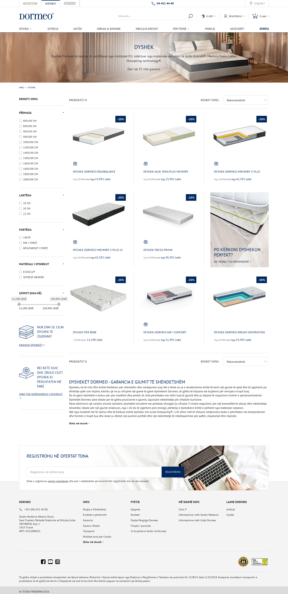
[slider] (19, 304)
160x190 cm (30, 163)
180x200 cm (30, 174)
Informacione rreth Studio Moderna (198, 511)
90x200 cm (29, 136)
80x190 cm (29, 120)
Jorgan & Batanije (109, 29)
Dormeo (25, 499)
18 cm (26, 203)
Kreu (21, 87)
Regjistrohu (173, 469)
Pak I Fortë (30, 243)
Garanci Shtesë (91, 523)
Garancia (88, 517)
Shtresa (52, 29)
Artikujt (230, 506)
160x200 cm (30, 168)
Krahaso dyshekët (31, 345)
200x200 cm (30, 179)
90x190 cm (29, 131)
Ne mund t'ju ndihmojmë (231, 259)
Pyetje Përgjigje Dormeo (144, 517)
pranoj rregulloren (58, 478)
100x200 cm (30, 142)
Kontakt (135, 511)
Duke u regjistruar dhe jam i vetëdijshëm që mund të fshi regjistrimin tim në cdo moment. (88, 478)
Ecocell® (29, 272)
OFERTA (264, 29)
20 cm (26, 208)
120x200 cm (30, 147)
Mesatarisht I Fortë (35, 248)
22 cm (26, 213)
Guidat (230, 511)
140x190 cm (30, 152)
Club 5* (183, 506)
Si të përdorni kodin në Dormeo (148, 528)
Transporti (89, 528)
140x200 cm (30, 158)
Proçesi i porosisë (141, 523)
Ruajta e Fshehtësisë (94, 506)
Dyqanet (259, 3)
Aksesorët (237, 29)
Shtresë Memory (33, 277)
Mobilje (210, 29)
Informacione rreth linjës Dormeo (197, 517)
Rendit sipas (210, 97)
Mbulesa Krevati (147, 29)
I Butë (27, 237)
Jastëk (77, 29)
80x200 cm (29, 126)
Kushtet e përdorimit (95, 511)
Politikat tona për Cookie (97, 533)
